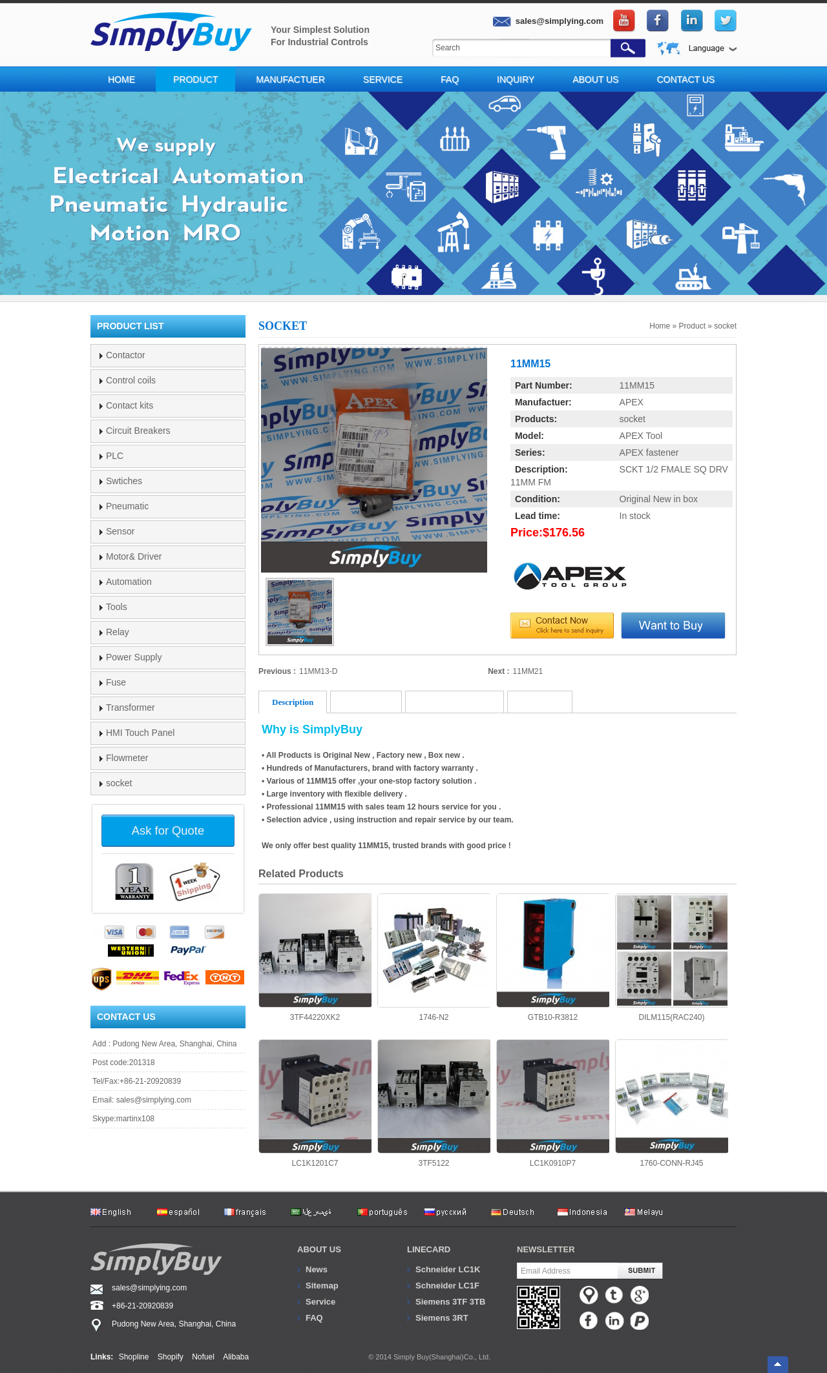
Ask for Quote (168, 830)
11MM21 (528, 671)
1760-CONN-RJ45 (671, 1103)
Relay (117, 632)
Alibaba (236, 1356)
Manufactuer (290, 79)
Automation (129, 581)
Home (121, 79)
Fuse (116, 682)
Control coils (131, 380)
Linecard (428, 1249)
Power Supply (134, 657)
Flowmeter (127, 758)
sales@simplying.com (153, 1099)
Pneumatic (127, 506)
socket (725, 326)
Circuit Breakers (138, 430)
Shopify (170, 1356)
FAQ (450, 79)
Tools (116, 607)
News (317, 1269)
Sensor (120, 531)
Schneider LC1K (447, 1269)
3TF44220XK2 (315, 957)
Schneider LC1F (447, 1285)
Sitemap (322, 1285)
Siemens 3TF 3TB (450, 1302)
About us (319, 1249)
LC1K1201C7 (315, 1103)
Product (195, 79)
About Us (595, 79)
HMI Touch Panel (140, 732)
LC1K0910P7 (552, 1103)
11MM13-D (318, 671)
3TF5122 (433, 1103)
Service (383, 79)
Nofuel (203, 1356)
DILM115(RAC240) (671, 957)
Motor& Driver (134, 556)
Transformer (130, 707)
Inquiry (515, 79)
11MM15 (637, 385)
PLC (114, 456)
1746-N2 (433, 957)
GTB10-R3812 (552, 957)
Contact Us (685, 79)
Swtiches (124, 481)
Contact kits (129, 405)
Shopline (134, 1356)
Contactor (125, 355)
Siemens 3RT (441, 1318)
